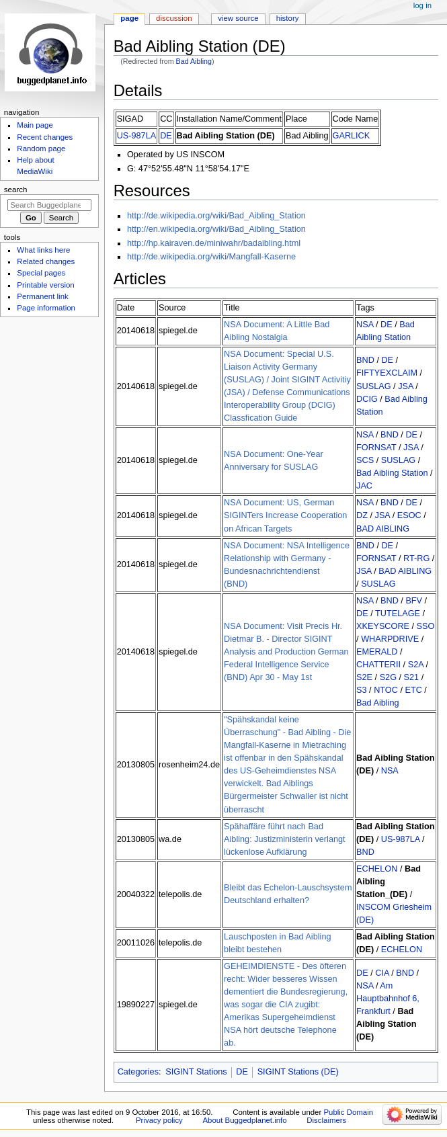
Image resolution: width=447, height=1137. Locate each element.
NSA (364, 324)
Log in (422, 5)
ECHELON (376, 869)
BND (365, 360)
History (287, 18)
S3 (361, 690)
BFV (413, 600)
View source (238, 18)
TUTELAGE (397, 613)
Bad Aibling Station (392, 473)
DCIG (367, 399)
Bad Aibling (194, 61)
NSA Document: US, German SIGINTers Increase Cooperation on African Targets (285, 515)
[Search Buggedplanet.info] (49, 205)
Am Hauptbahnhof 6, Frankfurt (387, 998)
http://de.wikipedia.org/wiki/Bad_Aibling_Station (216, 215)
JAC (364, 486)
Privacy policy (159, 1120)
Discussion (174, 18)
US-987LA (137, 135)
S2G (388, 677)
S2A (415, 664)
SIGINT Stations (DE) (298, 1072)
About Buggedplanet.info (245, 1120)
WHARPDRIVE (390, 639)
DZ (362, 515)
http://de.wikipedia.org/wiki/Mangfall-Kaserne (211, 256)
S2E (364, 677)
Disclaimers (326, 1120)
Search (16, 189)
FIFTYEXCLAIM (386, 373)
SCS (365, 460)
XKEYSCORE (382, 626)
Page (129, 18)
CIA (382, 973)
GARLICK (351, 135)
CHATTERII (378, 664)
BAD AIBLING (382, 529)
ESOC (409, 515)
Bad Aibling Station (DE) (226, 135)
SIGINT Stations (196, 1072)
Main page (35, 125)
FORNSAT (376, 447)
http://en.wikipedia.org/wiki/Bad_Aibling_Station (216, 229)
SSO (426, 626)
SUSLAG (373, 386)
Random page (41, 148)
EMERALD (376, 652)
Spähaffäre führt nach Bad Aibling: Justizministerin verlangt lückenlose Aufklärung (285, 839)
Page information (46, 308)
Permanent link (42, 296)
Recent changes (45, 137)
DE (166, 135)
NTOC (386, 690)
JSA (406, 386)
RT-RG (416, 558)
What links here (43, 250)
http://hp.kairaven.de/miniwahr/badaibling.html (213, 243)
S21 (411, 677)
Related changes (46, 261)
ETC (413, 690)
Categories (138, 1072)
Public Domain (348, 1112)
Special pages (41, 273)
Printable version (45, 285)
